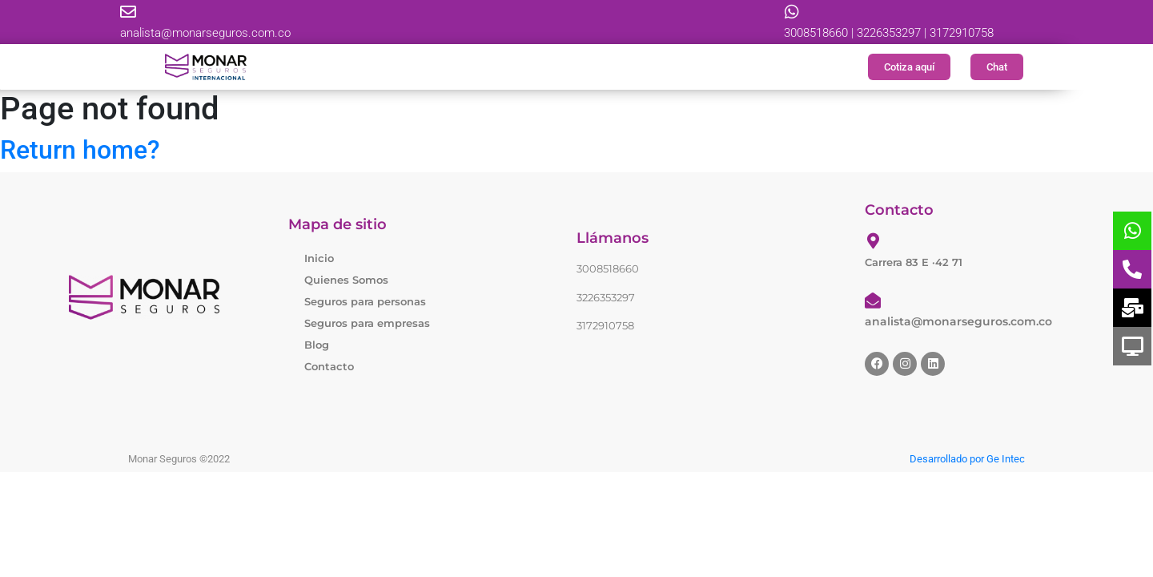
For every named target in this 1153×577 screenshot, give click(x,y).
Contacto (329, 366)
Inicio (319, 258)
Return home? (80, 150)
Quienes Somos (346, 279)
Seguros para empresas (367, 323)
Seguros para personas (365, 301)
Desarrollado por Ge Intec (967, 459)
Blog (316, 344)
